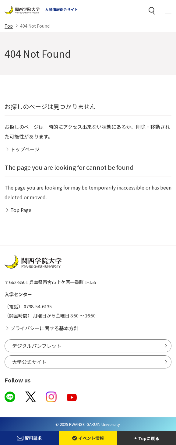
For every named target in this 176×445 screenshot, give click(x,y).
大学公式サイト (29, 361)
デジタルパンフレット (36, 345)
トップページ (25, 149)
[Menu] (165, 10)
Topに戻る (148, 438)
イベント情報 (88, 438)
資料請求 (29, 438)
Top (9, 26)
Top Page (20, 210)
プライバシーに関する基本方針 (44, 328)
